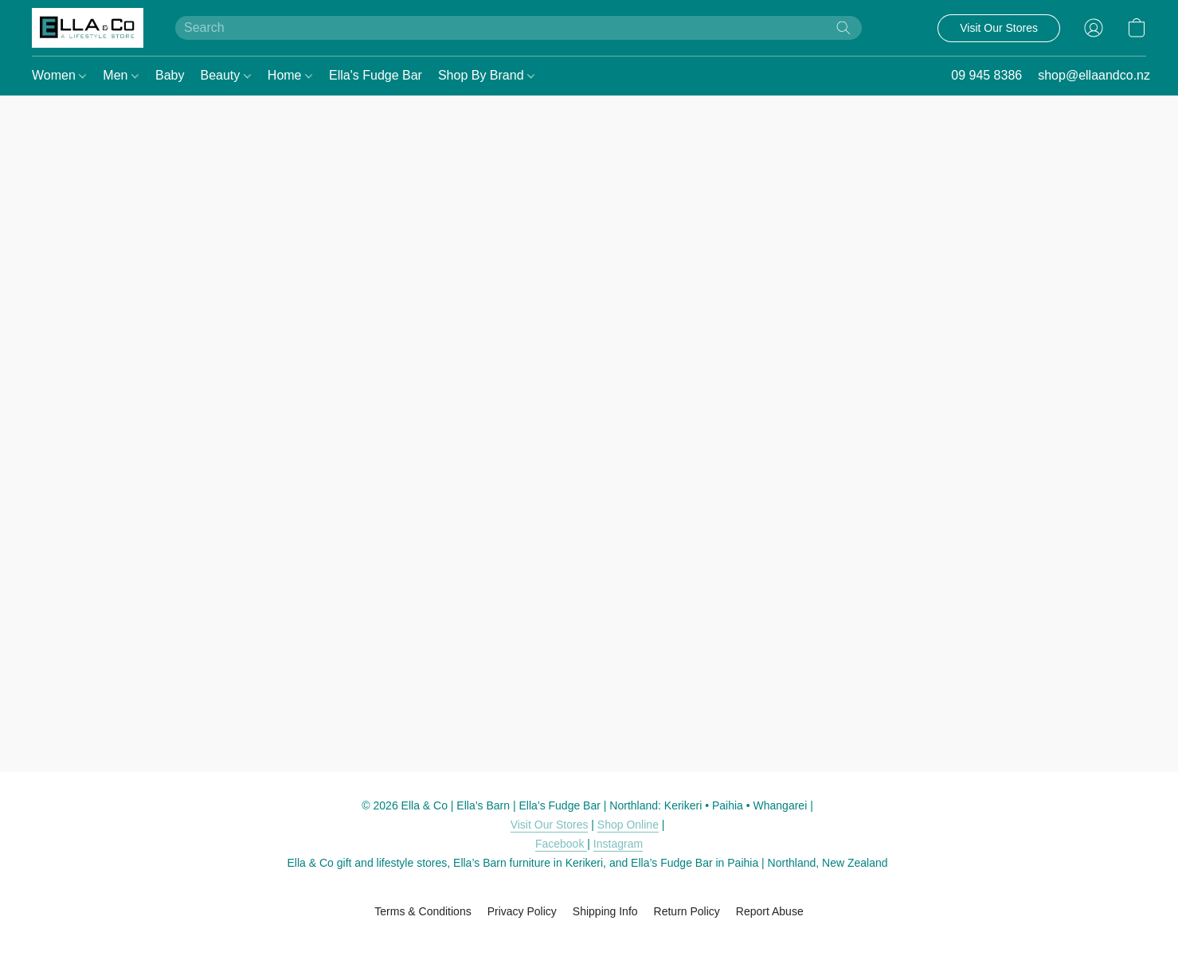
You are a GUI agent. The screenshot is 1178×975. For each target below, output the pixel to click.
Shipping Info (605, 911)
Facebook (561, 843)
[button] (87, 28)
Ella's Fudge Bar (375, 75)
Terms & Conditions (422, 911)
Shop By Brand (486, 75)
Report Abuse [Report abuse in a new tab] (770, 911)
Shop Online (628, 824)
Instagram (618, 843)
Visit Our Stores (550, 824)
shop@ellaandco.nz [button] (1094, 75)
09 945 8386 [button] (986, 75)
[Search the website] (843, 28)
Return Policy (687, 911)
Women (59, 75)
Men (121, 75)
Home (290, 75)
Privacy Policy (522, 911)
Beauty (225, 75)
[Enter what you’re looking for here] (518, 28)
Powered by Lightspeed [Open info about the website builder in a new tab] (588, 940)
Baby (169, 75)
